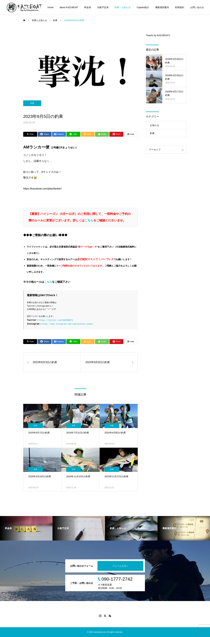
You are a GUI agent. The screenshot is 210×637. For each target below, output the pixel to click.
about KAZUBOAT (69, 7)
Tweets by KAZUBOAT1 (158, 35)
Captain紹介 (143, 7)
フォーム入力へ (120, 566)
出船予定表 (103, 7)
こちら (89, 220)
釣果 (32, 103)
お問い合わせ (197, 7)
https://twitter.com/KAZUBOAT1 (56, 320)
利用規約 (179, 7)
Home (50, 7)
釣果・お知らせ (123, 7)
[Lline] (73, 134)
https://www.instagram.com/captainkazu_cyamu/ (68, 324)
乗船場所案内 (162, 7)
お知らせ (154, 125)
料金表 (87, 7)
